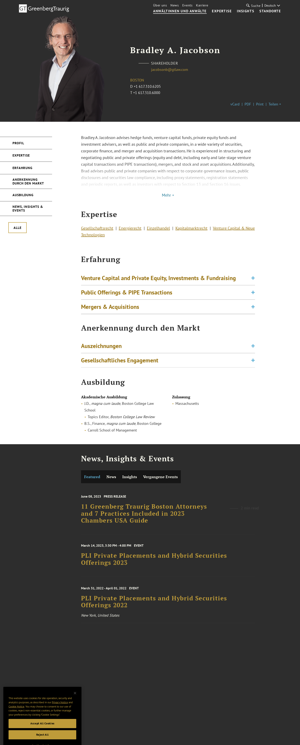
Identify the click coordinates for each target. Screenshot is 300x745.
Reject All (42, 739)
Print (260, 104)
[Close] (75, 698)
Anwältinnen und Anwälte (180, 11)
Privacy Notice (60, 707)
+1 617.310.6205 (147, 86)
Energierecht (130, 229)
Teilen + (275, 104)
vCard (235, 104)
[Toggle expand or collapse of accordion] (253, 280)
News (174, 5)
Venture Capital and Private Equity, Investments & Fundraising (158, 280)
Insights (245, 11)
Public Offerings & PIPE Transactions (126, 295)
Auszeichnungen (101, 347)
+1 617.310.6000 (146, 92)
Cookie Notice (16, 711)
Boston (137, 80)
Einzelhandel (158, 229)
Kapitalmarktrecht (191, 229)
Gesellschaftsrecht (97, 229)
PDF (248, 104)
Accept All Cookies (42, 728)
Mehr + (168, 195)
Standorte (270, 11)
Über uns (160, 5)
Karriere (202, 5)
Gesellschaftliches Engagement (119, 362)
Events (187, 5)
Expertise (222, 11)
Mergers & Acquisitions (110, 309)
